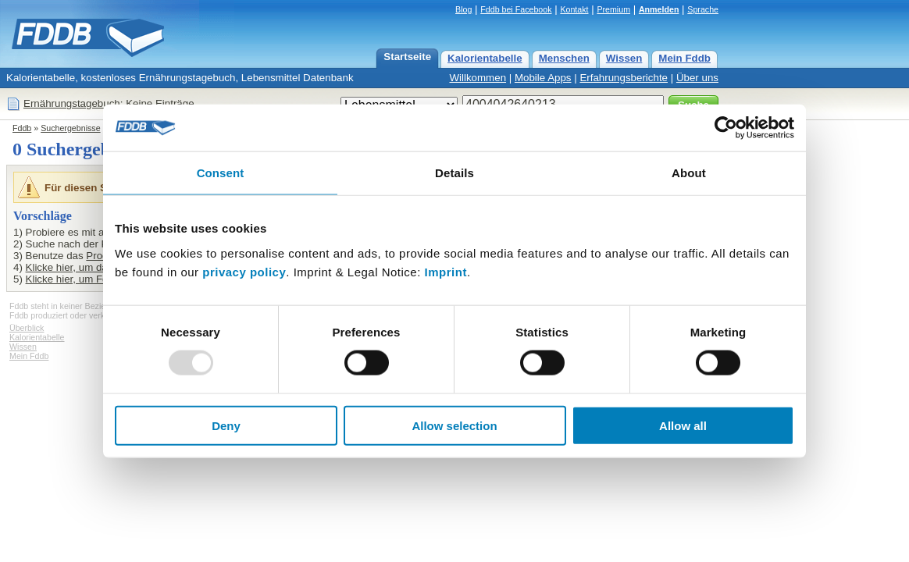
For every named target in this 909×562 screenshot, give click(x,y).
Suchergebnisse (70, 128)
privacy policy (244, 271)
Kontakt (574, 9)
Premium (613, 9)
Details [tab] (454, 173)
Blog (463, 9)
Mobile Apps (543, 78)
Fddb (21, 128)
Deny (226, 425)
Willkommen (477, 78)
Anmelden (659, 9)
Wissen (624, 58)
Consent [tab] (220, 173)
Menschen (564, 58)
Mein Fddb (684, 58)
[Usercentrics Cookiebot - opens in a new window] (726, 128)
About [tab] (689, 173)
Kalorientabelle (484, 58)
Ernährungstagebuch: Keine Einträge (108, 103)
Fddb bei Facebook (515, 9)
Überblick (26, 328)
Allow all (683, 425)
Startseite (407, 56)
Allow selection (454, 425)
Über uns (697, 78)
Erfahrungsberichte (623, 78)
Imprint (446, 271)
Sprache (702, 9)
